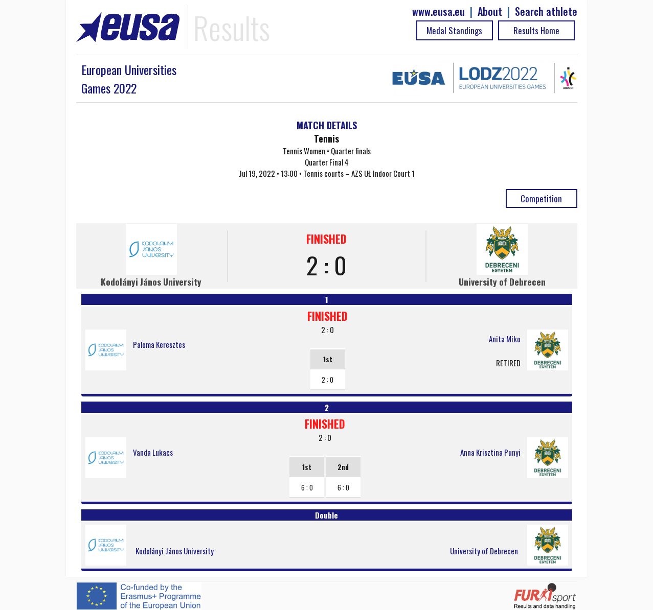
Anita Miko (505, 338)
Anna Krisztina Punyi (490, 452)
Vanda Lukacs (153, 452)
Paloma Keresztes (159, 344)
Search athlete (546, 11)
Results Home (536, 30)
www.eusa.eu (438, 11)
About (490, 11)
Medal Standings (454, 30)
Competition (541, 198)
